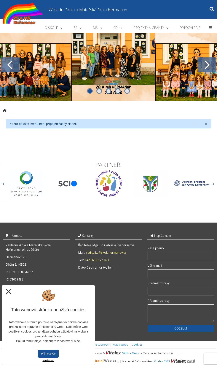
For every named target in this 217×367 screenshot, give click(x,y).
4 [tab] (118, 91)
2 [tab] (99, 91)
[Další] (213, 183)
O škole (53, 27)
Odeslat (180, 328)
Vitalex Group (131, 353)
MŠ (97, 27)
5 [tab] (127, 91)
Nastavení (48, 360)
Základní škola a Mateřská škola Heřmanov (88, 9)
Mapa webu (120, 344)
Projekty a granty (150, 27)
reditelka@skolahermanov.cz (106, 253)
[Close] (206, 123)
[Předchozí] (4, 183)
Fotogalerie (190, 27)
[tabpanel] (108, 65)
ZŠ (78, 27)
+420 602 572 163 (96, 260)
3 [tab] (108, 91)
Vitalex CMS (162, 361)
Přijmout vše (48, 353)
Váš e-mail (155, 266)
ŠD (117, 27)
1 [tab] (90, 91)
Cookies (137, 344)
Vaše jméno (156, 248)
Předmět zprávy (159, 283)
